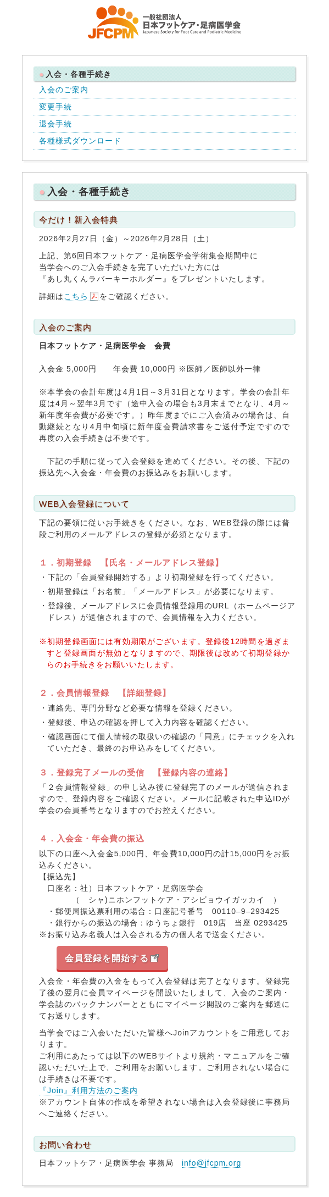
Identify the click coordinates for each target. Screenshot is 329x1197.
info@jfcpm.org (211, 1163)
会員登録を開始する (107, 958)
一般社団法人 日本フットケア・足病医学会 (164, 22)
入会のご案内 (63, 89)
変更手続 (55, 106)
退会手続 (55, 123)
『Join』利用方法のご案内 (88, 1090)
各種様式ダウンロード (80, 140)
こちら (76, 296)
